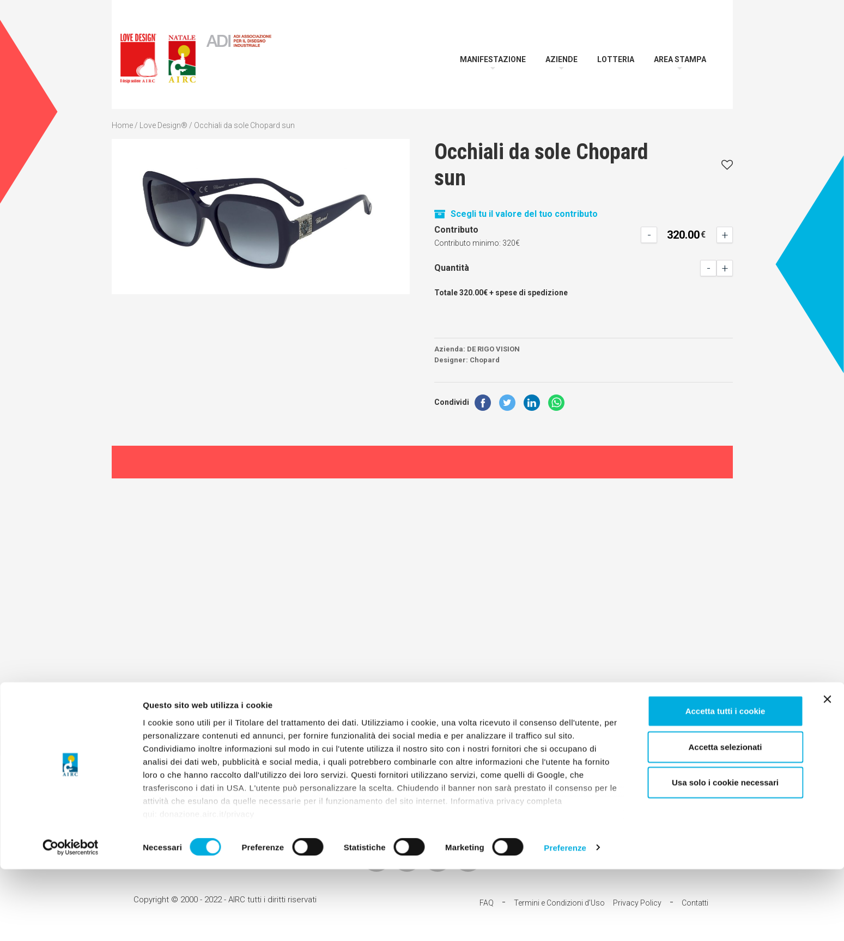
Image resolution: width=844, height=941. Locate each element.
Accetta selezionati (725, 818)
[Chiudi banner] (827, 771)
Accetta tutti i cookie (725, 783)
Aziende (561, 59)
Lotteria (615, 59)
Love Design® (163, 125)
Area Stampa (680, 59)
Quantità (451, 268)
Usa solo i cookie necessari (725, 854)
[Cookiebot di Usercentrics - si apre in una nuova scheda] (70, 920)
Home (122, 125)
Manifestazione (493, 59)
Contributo (456, 229)
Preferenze (565, 919)
